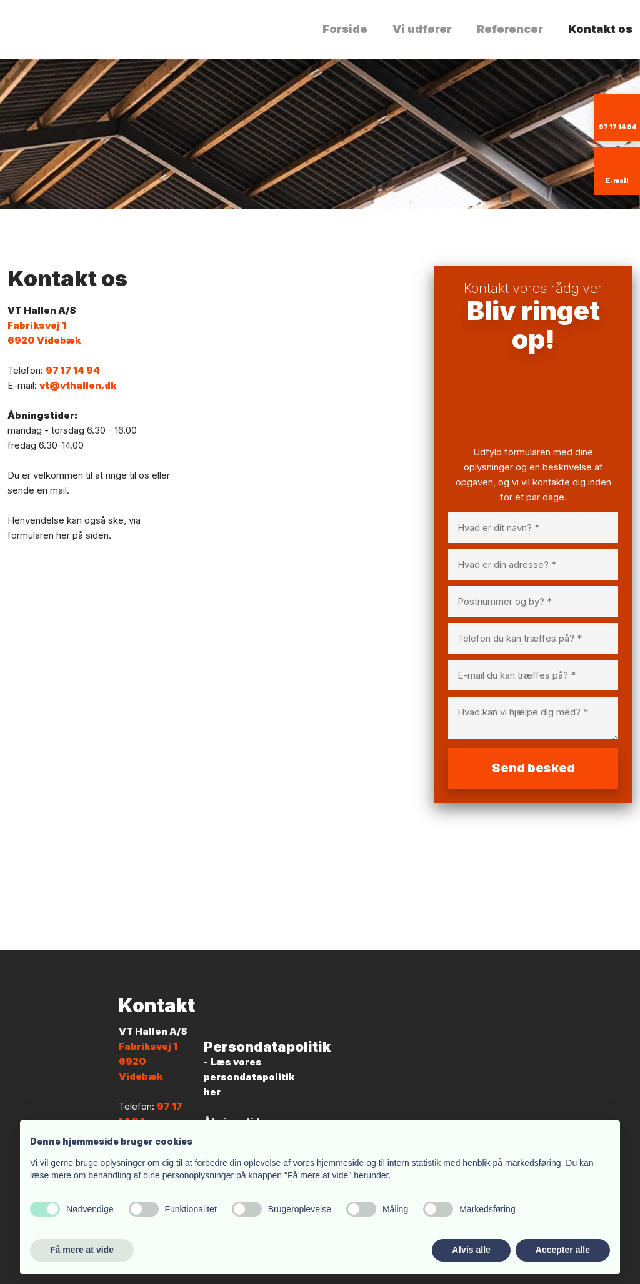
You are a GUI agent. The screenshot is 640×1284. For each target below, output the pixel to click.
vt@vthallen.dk (77, 385)
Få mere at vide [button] (82, 1250)
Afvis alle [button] (471, 1250)
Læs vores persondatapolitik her (249, 1077)
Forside (345, 29)
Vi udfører (422, 29)
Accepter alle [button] (563, 1250)
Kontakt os (600, 29)
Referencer (510, 29)
